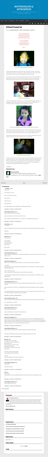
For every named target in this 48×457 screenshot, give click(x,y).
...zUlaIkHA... (7, 188)
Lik (5, 372)
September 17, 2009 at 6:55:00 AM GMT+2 (12, 336)
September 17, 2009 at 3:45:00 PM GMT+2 (12, 385)
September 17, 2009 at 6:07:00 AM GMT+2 (12, 325)
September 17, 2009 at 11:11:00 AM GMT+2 (13, 369)
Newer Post (3, 182)
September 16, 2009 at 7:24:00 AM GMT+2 (13, 233)
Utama (2, 20)
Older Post (45, 182)
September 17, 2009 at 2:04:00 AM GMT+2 (12, 305)
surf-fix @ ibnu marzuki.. (9, 298)
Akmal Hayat (7, 224)
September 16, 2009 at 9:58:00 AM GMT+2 (13, 250)
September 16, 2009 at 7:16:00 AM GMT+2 (13, 221)
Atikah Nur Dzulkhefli (9, 317)
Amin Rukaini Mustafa (9, 211)
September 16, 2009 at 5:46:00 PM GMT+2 (12, 279)
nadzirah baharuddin (9, 261)
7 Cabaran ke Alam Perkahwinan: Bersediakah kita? (15, 426)
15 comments (31, 29)
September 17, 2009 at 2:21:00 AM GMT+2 (12, 314)
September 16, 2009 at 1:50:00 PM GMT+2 (12, 258)
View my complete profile (10, 406)
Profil (6, 20)
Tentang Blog (11, 20)
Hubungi (27, 20)
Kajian (17, 20)
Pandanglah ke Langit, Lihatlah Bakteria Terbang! (15, 428)
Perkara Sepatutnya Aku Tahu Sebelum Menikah (15, 430)
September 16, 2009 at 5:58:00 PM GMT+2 (12, 295)
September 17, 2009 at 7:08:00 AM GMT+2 (12, 359)
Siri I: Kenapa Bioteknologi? (11, 424)
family (24, 29)
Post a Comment (5, 388)
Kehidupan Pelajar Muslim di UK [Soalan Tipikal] (15, 433)
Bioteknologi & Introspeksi (24, 8)
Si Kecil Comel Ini (14, 27)
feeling (27, 29)
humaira (6, 339)
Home (24, 182)
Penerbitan (22, 20)
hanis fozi (6, 236)
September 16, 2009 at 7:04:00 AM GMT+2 (13, 209)
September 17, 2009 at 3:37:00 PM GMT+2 (12, 379)
